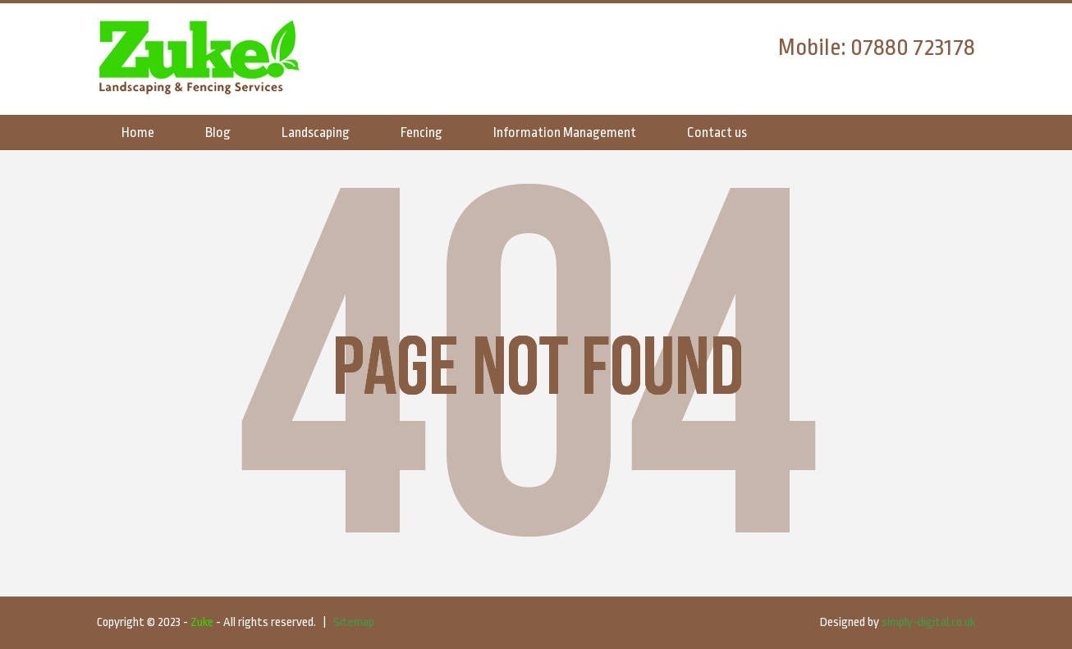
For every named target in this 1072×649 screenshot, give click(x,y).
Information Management (564, 132)
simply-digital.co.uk (928, 622)
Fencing (421, 132)
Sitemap (353, 622)
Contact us (717, 132)
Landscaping (316, 132)
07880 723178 (912, 47)
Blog (218, 132)
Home (137, 132)
